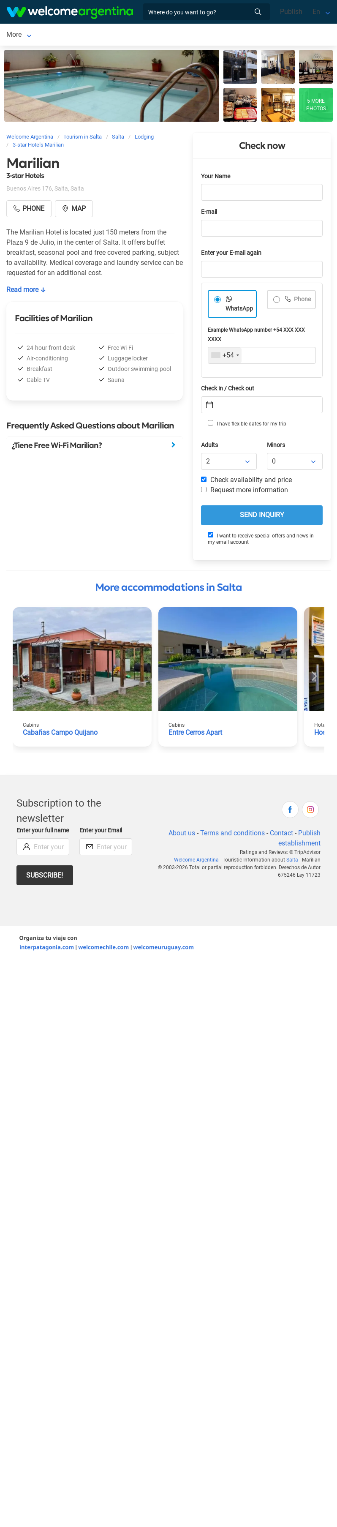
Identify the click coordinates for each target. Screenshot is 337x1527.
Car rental (103, 35)
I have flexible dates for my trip (247, 425)
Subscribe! (44, 877)
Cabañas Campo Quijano (60, 734)
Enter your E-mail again (231, 254)
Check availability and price (246, 481)
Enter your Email (100, 832)
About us (181, 835)
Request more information (244, 492)
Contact (281, 835)
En (316, 12)
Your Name (215, 178)
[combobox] (225, 357)
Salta (14, 35)
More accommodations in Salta (168, 589)
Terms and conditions (232, 835)
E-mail (209, 213)
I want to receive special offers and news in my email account (261, 540)
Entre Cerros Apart (195, 734)
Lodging (49, 35)
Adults (209, 446)
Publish (291, 12)
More (135, 35)
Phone (302, 301)
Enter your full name (42, 832)
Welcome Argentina (196, 861)
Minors (276, 446)
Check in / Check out (227, 390)
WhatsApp (239, 310)
